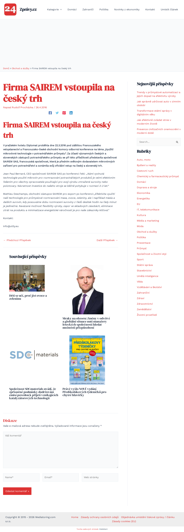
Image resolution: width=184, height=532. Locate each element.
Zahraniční (143, 292)
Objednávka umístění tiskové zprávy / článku (148, 517)
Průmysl (142, 248)
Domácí (141, 181)
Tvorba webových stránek (87, 529)
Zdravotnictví (145, 303)
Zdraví (140, 298)
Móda (140, 226)
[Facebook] (50, 112)
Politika (141, 237)
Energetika (143, 198)
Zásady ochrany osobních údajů (100, 517)
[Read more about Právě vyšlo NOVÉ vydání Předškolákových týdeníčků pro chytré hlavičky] (87, 359)
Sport (140, 259)
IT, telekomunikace (148, 209)
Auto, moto (144, 159)
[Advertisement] (92, 43)
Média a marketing (148, 220)
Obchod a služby (147, 231)
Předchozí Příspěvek (17, 240)
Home (74, 517)
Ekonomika (143, 192)
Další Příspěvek (107, 240)
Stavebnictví (144, 270)
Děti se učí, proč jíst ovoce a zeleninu (28, 297)
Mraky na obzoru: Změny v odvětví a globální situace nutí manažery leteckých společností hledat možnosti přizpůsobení (86, 323)
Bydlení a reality (146, 165)
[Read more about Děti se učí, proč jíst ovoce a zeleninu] (27, 277)
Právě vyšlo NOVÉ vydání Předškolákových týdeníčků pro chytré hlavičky (84, 392)
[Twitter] (57, 112)
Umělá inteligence (147, 276)
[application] (66, 9)
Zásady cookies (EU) (124, 521)
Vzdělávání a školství (149, 287)
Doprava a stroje (147, 187)
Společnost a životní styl (151, 253)
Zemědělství (144, 309)
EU (138, 204)
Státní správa (145, 265)
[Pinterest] (64, 112)
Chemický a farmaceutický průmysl (158, 176)
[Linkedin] (71, 112)
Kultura (141, 215)
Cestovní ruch (145, 170)
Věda (140, 281)
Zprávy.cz (28, 9)
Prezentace (143, 242)
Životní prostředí (147, 314)
